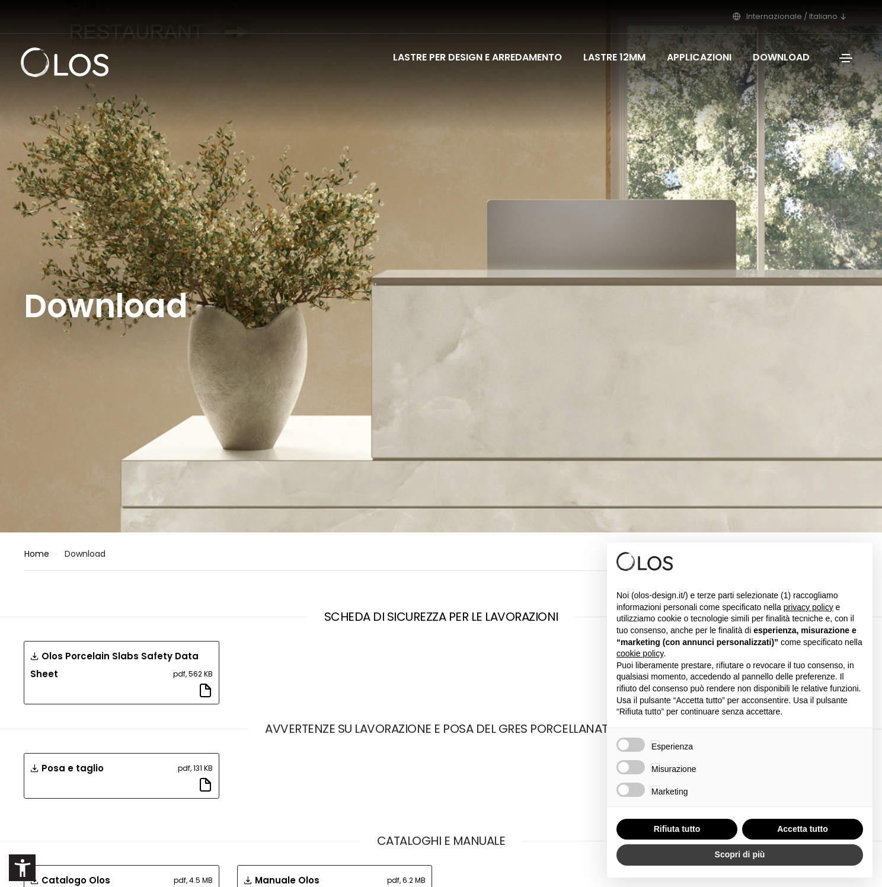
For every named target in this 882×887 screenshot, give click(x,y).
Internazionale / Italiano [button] (793, 16)
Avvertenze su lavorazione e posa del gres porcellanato (441, 728)
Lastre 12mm (614, 57)
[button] (22, 867)
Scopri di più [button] (740, 854)
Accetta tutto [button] (802, 829)
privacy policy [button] (808, 607)
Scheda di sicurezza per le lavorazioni (441, 616)
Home (36, 554)
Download (781, 57)
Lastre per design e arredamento (477, 57)
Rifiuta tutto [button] (677, 829)
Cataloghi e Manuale (441, 840)
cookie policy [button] (639, 653)
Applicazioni (699, 57)
